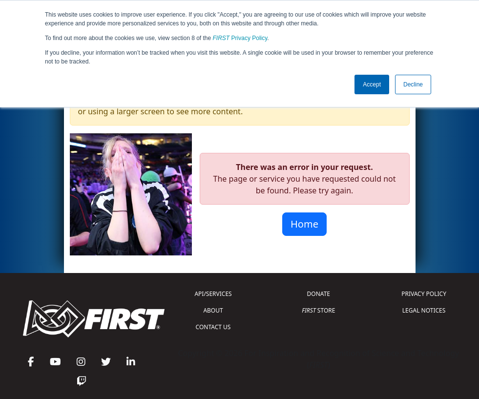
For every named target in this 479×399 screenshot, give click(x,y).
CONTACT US (213, 327)
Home (304, 224)
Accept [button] (372, 84)
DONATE (318, 294)
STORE (318, 310)
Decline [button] (413, 84)
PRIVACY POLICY (423, 294)
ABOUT (213, 310)
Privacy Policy (240, 38)
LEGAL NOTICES (424, 310)
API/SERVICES (212, 294)
